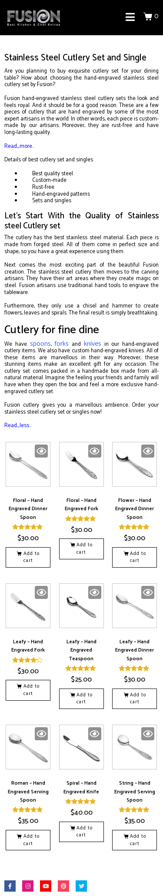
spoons (40, 344)
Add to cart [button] (31, 557)
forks (61, 344)
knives (92, 344)
